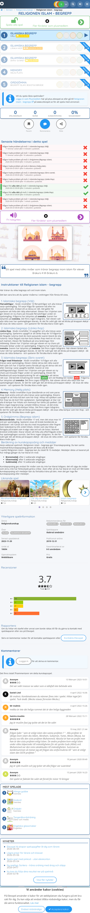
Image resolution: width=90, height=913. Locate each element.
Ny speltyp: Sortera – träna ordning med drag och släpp (36, 865)
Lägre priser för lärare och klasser (25, 852)
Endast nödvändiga (31, 909)
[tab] (39, 507)
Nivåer (35, 116)
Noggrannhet (74, 116)
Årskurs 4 (52, 524)
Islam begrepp (68, 498)
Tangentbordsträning (24, 817)
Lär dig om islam (40, 498)
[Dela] (61, 124)
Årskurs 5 (66, 524)
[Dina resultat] (66, 4)
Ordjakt (17, 808)
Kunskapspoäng (55, 116)
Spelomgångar (15, 116)
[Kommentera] (45, 124)
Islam (5, 532)
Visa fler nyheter (45, 879)
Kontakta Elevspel (73, 638)
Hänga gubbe (20, 791)
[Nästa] (85, 492)
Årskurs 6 (79, 524)
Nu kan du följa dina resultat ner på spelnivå (30, 871)
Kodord (17, 800)
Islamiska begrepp (20, 532)
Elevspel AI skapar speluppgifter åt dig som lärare (33, 846)
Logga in (23, 661)
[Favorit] (29, 124)
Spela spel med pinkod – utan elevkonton (28, 859)
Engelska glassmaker (24, 825)
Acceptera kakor (59, 909)
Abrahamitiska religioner (14, 498)
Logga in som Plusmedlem (28, 99)
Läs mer (34, 903)
